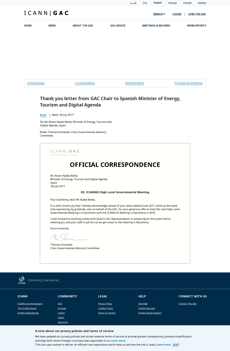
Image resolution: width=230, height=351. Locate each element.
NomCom (63, 322)
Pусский (187, 2)
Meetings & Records (156, 25)
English (158, 2)
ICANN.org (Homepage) (30, 303)
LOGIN (177, 14)
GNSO (61, 317)
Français (172, 2)
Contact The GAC (188, 303)
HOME (28, 25)
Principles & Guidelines (189, 83)
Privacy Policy (105, 303)
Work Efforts (196, 25)
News (52, 25)
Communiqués (36, 83)
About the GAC (83, 25)
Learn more (118, 340)
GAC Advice (117, 25)
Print (43, 115)
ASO (60, 303)
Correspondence (85, 83)
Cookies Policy (105, 308)
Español (202, 2)
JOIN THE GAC (197, 14)
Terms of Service (106, 312)
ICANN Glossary (146, 308)
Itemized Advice (134, 83)
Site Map (143, 303)
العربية (133, 2)
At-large (62, 308)
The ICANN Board (27, 308)
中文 (145, 2)
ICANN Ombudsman (28, 312)
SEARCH (158, 14)
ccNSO (61, 312)
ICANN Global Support (150, 312)
